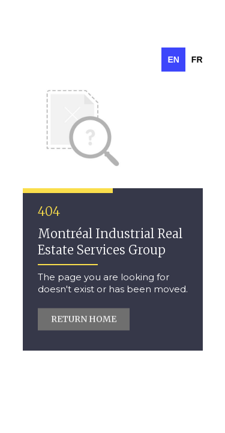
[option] (197, 60)
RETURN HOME (83, 319)
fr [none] (197, 59)
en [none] (173, 59)
